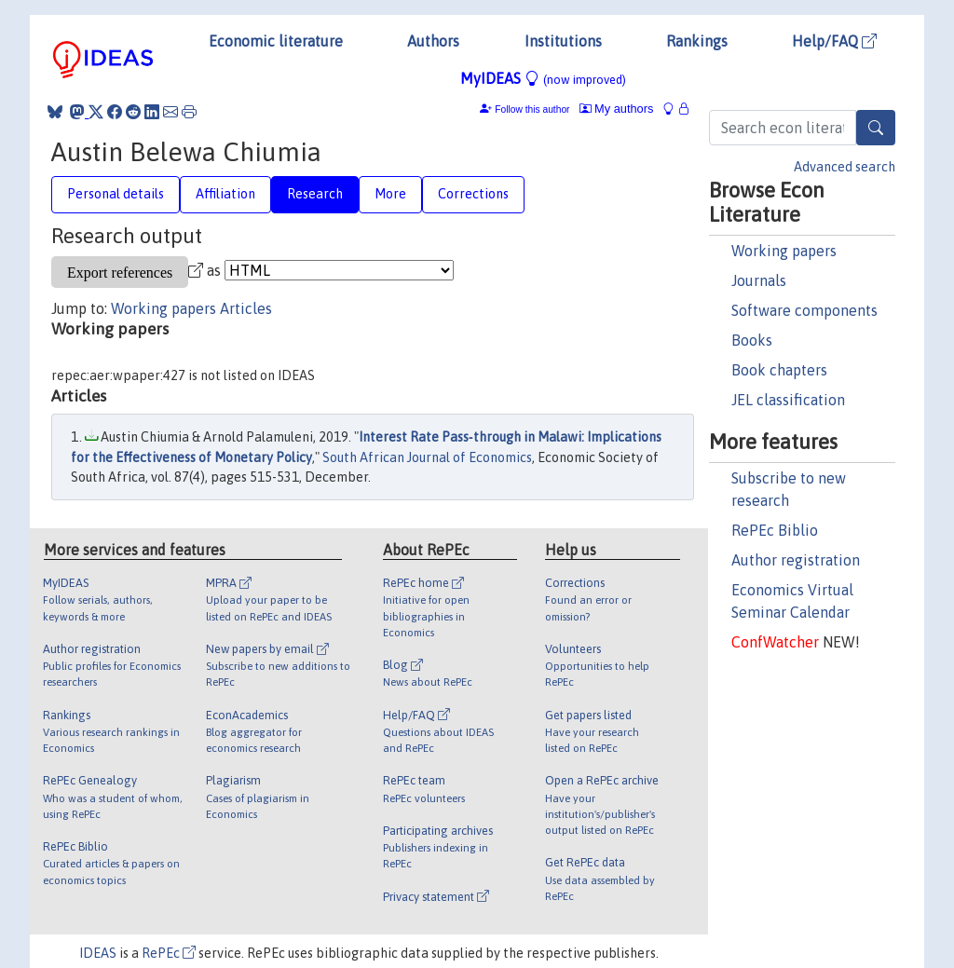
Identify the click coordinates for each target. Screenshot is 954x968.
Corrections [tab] (473, 193)
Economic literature (276, 41)
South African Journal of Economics (427, 457)
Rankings (697, 41)
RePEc (169, 953)
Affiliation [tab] (225, 193)
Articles (246, 308)
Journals (758, 280)
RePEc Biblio (774, 530)
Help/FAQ (834, 41)
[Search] (875, 127)
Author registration (795, 560)
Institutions (563, 41)
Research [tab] (315, 193)
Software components (804, 310)
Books (751, 340)
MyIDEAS (543, 78)
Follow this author (532, 109)
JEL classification (788, 399)
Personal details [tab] (115, 193)
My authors (616, 109)
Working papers (784, 250)
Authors (433, 41)
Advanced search (844, 166)
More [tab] (390, 193)
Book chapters (779, 369)
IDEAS (97, 953)
